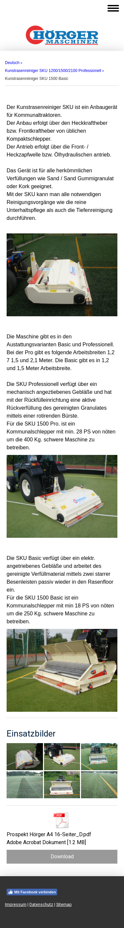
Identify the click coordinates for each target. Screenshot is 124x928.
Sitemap (64, 904)
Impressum (15, 904)
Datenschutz (41, 904)
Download (62, 856)
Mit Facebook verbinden (32, 892)
